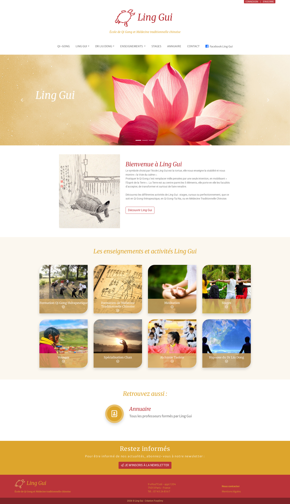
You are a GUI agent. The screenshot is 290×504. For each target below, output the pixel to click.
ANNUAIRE (174, 46)
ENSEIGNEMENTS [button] (131, 46)
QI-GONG (63, 46)
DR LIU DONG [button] (103, 46)
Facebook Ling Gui (219, 46)
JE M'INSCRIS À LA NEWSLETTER (145, 465)
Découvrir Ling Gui (140, 210)
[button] (268, 100)
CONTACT (193, 46)
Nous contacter (231, 486)
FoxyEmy (158, 501)
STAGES (156, 46)
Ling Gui (143, 18)
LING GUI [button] (81, 46)
